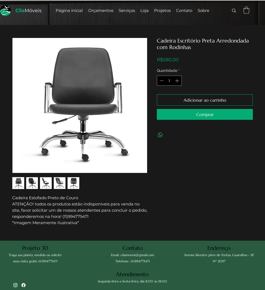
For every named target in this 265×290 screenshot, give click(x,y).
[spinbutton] (169, 80)
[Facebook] (23, 285)
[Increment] (177, 80)
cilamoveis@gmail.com (137, 255)
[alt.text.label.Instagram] (15, 285)
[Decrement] (161, 80)
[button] (144, 11)
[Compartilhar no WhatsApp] (160, 135)
